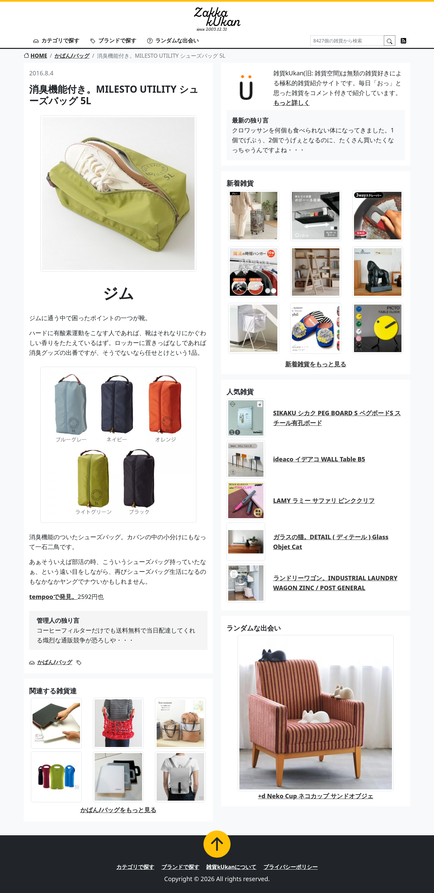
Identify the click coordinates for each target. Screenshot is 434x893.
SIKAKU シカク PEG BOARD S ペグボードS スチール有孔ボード (337, 418)
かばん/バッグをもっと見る (118, 810)
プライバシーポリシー (290, 867)
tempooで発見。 (53, 597)
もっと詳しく (291, 102)
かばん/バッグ (72, 55)
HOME (35, 55)
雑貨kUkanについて (231, 867)
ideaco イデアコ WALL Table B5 (319, 459)
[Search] (347, 40)
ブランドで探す (113, 40)
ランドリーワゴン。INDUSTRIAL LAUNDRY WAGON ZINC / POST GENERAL (335, 583)
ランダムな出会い (173, 40)
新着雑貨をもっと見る (315, 364)
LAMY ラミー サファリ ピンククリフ (324, 500)
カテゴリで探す (56, 40)
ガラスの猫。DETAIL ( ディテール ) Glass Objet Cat (331, 542)
